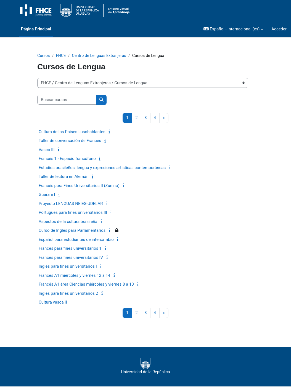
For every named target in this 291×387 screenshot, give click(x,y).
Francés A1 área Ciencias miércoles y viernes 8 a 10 (86, 284)
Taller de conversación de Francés (70, 140)
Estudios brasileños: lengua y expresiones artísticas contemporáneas (102, 167)
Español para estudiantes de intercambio (76, 239)
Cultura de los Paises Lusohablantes (72, 132)
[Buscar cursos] (67, 100)
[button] (233, 29)
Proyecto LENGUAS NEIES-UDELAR (71, 203)
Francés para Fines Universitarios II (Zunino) (79, 185)
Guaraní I (47, 194)
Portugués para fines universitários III (73, 212)
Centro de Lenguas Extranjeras (100, 55)
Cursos (43, 55)
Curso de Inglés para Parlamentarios (72, 230)
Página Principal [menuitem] (36, 29)
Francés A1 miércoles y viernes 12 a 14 (74, 275)
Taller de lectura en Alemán (64, 176)
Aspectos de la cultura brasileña (68, 221)
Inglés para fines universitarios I (68, 266)
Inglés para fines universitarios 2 (68, 293)
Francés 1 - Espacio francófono (67, 158)
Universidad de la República (145, 366)
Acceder (279, 29)
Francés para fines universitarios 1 (70, 248)
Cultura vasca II (53, 302)
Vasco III (46, 150)
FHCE (61, 55)
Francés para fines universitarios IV (71, 257)
